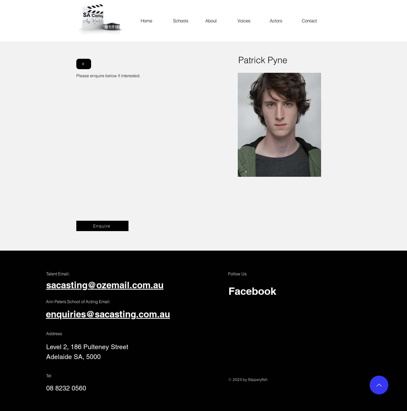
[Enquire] (102, 226)
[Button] (83, 64)
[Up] (379, 385)
